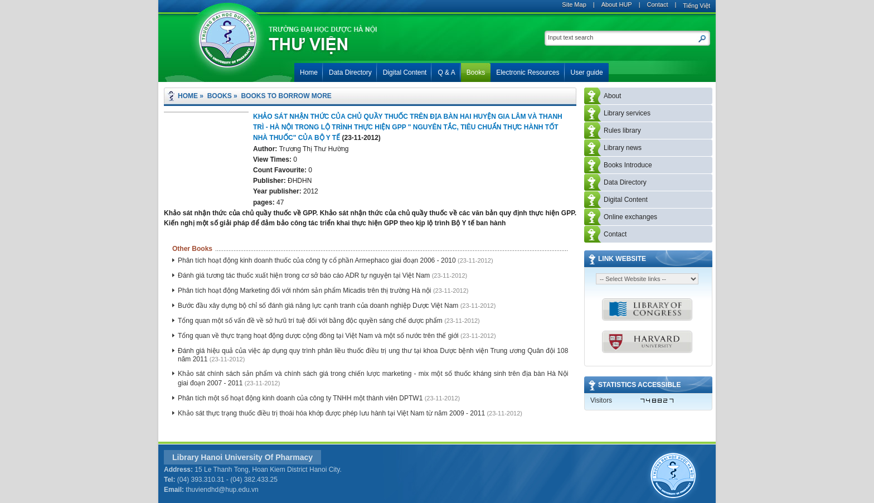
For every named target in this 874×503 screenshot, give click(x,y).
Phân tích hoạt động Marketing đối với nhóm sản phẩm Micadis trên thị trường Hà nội (305, 290)
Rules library (622, 130)
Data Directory (625, 182)
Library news (623, 148)
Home (188, 96)
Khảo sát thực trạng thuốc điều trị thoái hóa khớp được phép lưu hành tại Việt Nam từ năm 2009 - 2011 (332, 413)
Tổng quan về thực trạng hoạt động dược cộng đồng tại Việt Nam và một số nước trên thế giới (319, 336)
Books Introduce (628, 165)
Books (219, 96)
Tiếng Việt (696, 5)
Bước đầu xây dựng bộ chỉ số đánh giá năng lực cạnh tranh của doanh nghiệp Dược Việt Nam (319, 305)
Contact (657, 4)
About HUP (616, 4)
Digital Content (626, 200)
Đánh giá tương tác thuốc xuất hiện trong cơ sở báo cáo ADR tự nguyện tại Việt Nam (305, 275)
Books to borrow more (286, 96)
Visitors (601, 400)
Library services (627, 113)
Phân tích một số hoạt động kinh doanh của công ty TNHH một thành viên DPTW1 (301, 398)
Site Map (574, 4)
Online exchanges (630, 217)
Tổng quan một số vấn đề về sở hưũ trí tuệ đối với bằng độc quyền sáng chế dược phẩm (311, 321)
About (612, 96)
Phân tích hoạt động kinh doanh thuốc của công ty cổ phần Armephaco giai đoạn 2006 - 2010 (318, 260)
